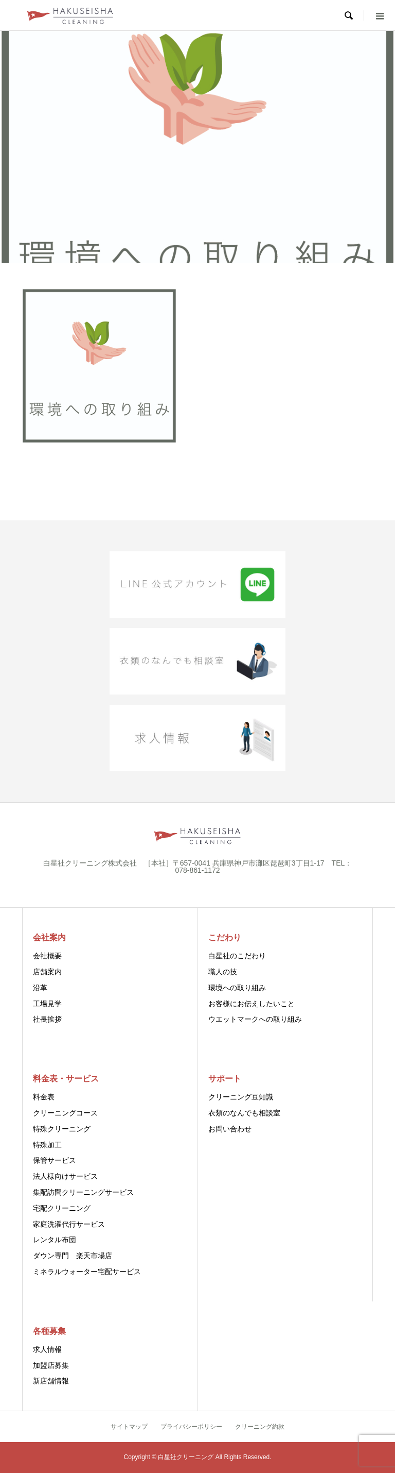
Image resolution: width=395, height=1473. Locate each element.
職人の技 (222, 972)
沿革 (40, 988)
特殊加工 (47, 1145)
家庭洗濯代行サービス (69, 1224)
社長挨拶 (47, 1019)
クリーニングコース (65, 1113)
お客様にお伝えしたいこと (251, 1004)
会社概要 (47, 956)
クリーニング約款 (259, 1426)
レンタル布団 (54, 1239)
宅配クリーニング (62, 1208)
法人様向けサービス (65, 1176)
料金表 (44, 1097)
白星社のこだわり (237, 956)
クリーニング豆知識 (240, 1097)
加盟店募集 (51, 1365)
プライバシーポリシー (191, 1426)
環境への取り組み (237, 988)
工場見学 (47, 1004)
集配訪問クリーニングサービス (83, 1192)
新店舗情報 (51, 1381)
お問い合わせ (230, 1129)
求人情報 (47, 1349)
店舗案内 (47, 972)
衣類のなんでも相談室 (244, 1113)
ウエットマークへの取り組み (255, 1019)
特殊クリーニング (62, 1129)
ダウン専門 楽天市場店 (72, 1255)
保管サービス (54, 1160)
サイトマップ (129, 1426)
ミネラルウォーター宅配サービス (87, 1271)
